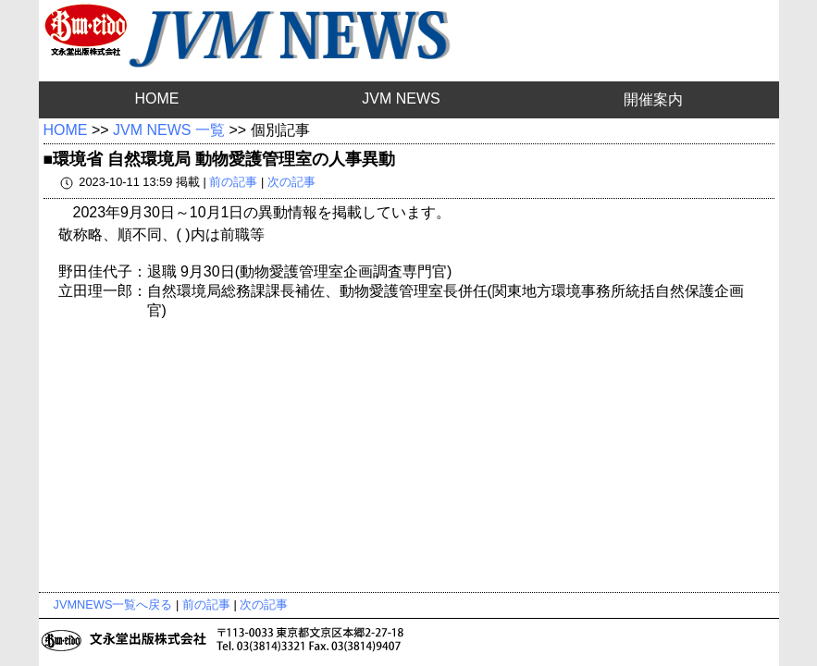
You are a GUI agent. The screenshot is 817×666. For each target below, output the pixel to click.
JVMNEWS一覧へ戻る (113, 604)
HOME (156, 98)
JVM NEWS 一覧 (169, 130)
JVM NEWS (400, 98)
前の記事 (233, 182)
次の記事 (291, 182)
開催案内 (653, 99)
